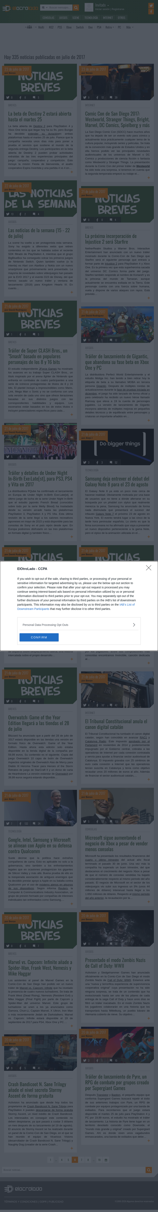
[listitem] (79, 625)
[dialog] (79, 606)
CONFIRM (39, 637)
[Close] (150, 569)
